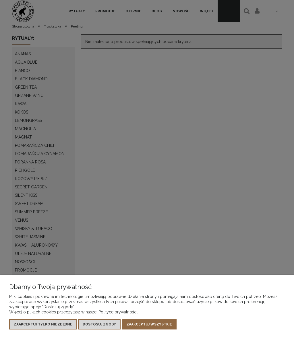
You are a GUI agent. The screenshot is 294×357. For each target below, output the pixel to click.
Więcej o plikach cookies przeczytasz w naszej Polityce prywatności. (73, 312)
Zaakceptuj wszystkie (149, 324)
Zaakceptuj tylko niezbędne (43, 324)
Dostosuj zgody (99, 324)
